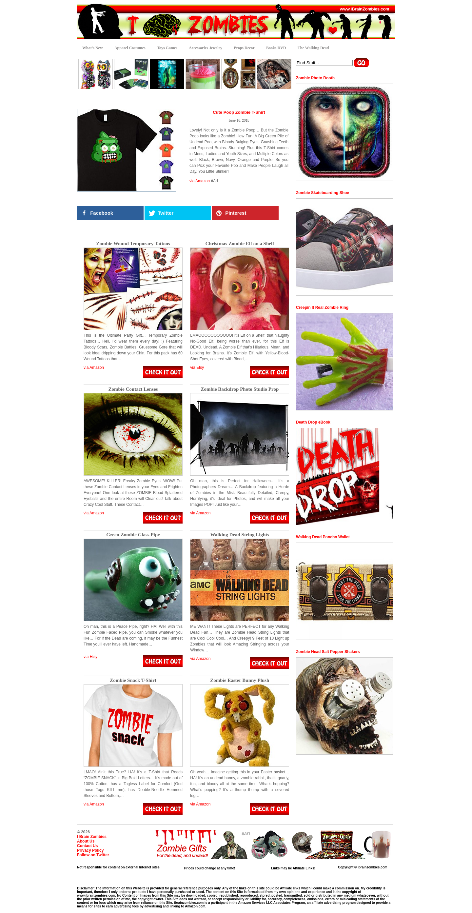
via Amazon (199, 181)
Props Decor (244, 48)
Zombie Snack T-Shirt (133, 680)
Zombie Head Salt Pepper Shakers (328, 651)
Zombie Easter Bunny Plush (239, 680)
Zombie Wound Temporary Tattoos (133, 243)
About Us (85, 841)
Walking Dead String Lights (239, 534)
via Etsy (197, 367)
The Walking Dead (313, 48)
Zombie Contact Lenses (133, 389)
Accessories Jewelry (205, 48)
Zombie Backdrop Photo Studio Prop (240, 389)
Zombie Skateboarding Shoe (322, 192)
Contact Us (87, 846)
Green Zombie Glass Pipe (133, 534)
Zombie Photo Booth (315, 78)
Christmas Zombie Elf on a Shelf (240, 243)
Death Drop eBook (313, 422)
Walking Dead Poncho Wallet (323, 537)
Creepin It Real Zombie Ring (322, 307)
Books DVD (276, 48)
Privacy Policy (90, 850)
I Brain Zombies (92, 836)
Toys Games (167, 48)
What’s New (92, 48)
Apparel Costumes (130, 48)
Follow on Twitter (93, 855)
